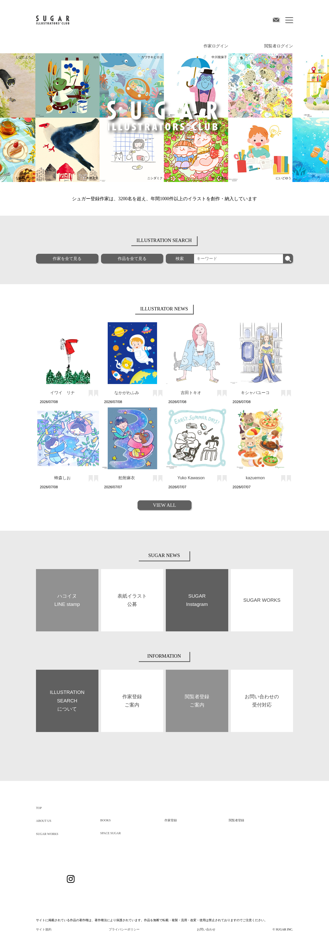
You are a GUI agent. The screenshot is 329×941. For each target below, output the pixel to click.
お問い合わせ (206, 929)
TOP (39, 808)
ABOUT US (43, 821)
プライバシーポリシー (124, 929)
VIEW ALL (164, 505)
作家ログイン (216, 46)
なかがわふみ (126, 392)
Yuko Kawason (191, 478)
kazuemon (255, 478)
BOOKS (105, 820)
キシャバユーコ (255, 392)
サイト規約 (43, 929)
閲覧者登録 (236, 820)
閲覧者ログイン (278, 46)
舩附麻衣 (126, 478)
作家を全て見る (67, 258)
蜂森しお (62, 478)
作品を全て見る (132, 258)
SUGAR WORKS (47, 834)
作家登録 (170, 820)
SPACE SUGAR (110, 833)
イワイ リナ (62, 392)
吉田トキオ (191, 392)
